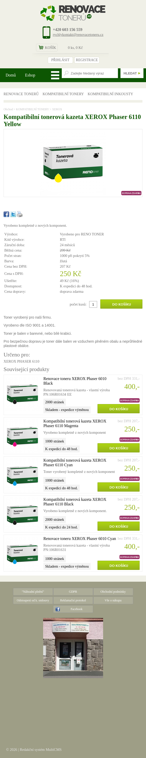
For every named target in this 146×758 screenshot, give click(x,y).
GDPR (73, 591)
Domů (11, 75)
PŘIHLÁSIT (60, 60)
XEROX (57, 109)
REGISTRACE (87, 60)
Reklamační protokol (73, 600)
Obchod (8, 109)
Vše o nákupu (113, 600)
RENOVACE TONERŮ (21, 94)
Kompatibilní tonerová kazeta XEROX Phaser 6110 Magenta (74, 423)
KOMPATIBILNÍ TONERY (63, 94)
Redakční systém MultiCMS (41, 750)
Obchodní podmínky (113, 591)
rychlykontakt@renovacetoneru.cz (78, 35)
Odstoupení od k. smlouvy (33, 600)
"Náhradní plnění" (33, 591)
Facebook (77, 609)
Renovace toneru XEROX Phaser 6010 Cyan (79, 538)
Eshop (30, 75)
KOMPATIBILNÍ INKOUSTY (110, 94)
